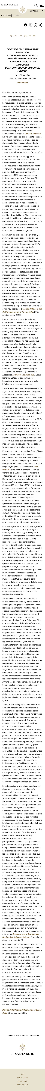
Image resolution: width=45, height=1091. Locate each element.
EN (16, 36)
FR (25, 36)
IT (30, 36)
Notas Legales (22, 1078)
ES (21, 36)
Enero (19, 15)
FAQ (22, 1074)
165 (23, 375)
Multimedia (22, 82)
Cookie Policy (22, 1081)
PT (34, 36)
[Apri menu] (41, 5)
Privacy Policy (22, 1084)
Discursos (6, 15)
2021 (14, 15)
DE (11, 36)
